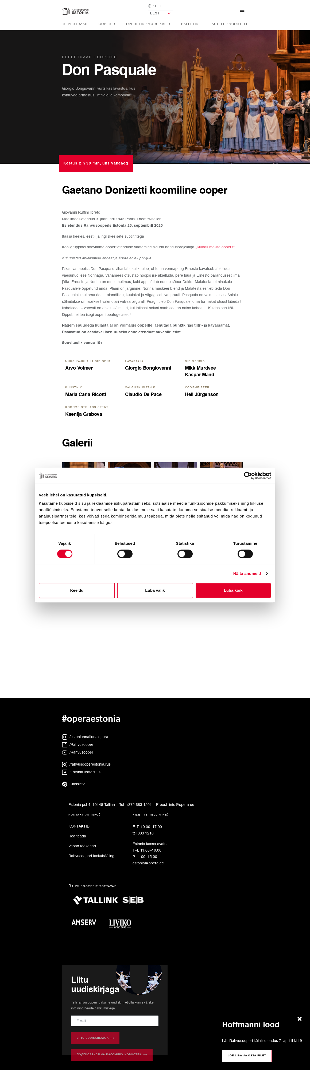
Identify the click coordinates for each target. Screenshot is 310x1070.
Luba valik (155, 590)
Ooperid (107, 24)
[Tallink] (95, 902)
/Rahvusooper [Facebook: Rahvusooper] (77, 745)
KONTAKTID (79, 826)
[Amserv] (85, 924)
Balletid (190, 24)
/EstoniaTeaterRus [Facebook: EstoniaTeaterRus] (81, 772)
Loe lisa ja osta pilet (247, 1055)
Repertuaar (75, 24)
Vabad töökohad (82, 846)
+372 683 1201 (139, 805)
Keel (155, 6)
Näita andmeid (247, 573)
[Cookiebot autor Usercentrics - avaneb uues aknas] (247, 476)
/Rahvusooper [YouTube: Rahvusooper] (77, 752)
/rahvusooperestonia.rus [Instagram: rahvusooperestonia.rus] (86, 764)
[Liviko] (122, 924)
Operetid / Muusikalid (148, 24)
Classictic (73, 784)
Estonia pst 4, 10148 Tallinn (91, 805)
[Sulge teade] (301, 1019)
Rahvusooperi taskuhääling (91, 856)
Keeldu (76, 590)
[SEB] (135, 902)
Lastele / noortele (229, 24)
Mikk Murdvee (200, 368)
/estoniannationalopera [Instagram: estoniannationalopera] (85, 737)
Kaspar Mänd (199, 375)
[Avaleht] (75, 10)
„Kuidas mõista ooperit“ (215, 247)
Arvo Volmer (79, 368)
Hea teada (77, 836)
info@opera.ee (181, 805)
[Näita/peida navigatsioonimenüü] (242, 10)
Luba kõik (233, 590)
